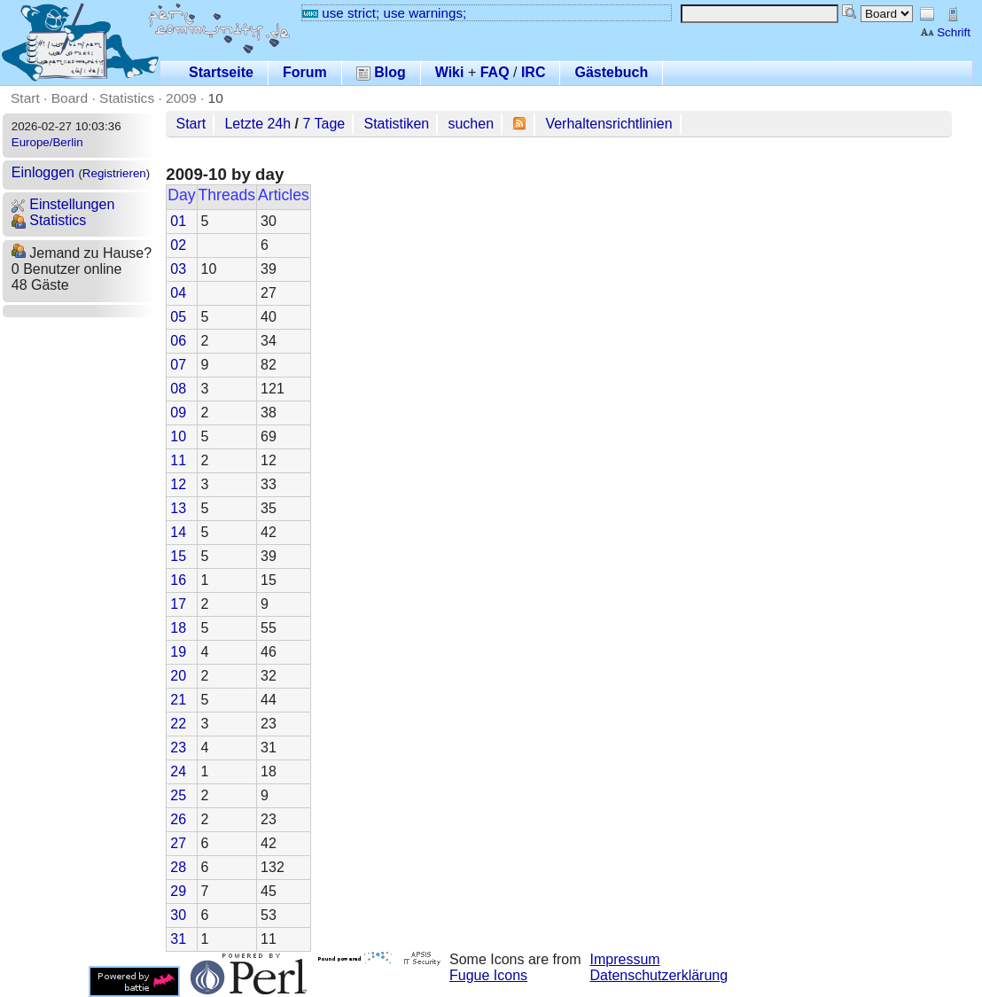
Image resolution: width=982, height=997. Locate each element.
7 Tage (324, 123)
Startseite (221, 72)
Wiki (449, 72)
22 (178, 723)
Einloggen (43, 172)
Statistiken (396, 123)
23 (178, 747)
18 (178, 627)
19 (178, 651)
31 (178, 938)
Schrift (945, 32)
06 (178, 340)
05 (178, 316)
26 (178, 819)
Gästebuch (611, 72)
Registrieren (114, 173)
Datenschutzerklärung (659, 975)
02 (178, 245)
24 (178, 771)
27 (178, 843)
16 (178, 580)
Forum (305, 72)
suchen (471, 123)
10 (215, 97)
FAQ (495, 72)
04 (178, 292)
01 (178, 221)
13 (178, 508)
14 (178, 532)
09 (178, 412)
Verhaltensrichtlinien (608, 123)
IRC (533, 72)
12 (178, 484)
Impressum (625, 959)
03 (178, 269)
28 (178, 867)
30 (178, 915)
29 (178, 891)
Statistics (126, 97)
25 (178, 795)
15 (178, 556)
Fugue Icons (488, 975)
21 (178, 699)
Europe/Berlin (47, 142)
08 (178, 388)
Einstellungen (63, 204)
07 (178, 364)
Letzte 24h (257, 123)
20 (178, 675)
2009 (181, 97)
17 (178, 603)
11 (178, 460)
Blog (381, 72)
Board (69, 97)
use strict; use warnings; (384, 12)
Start (25, 97)
